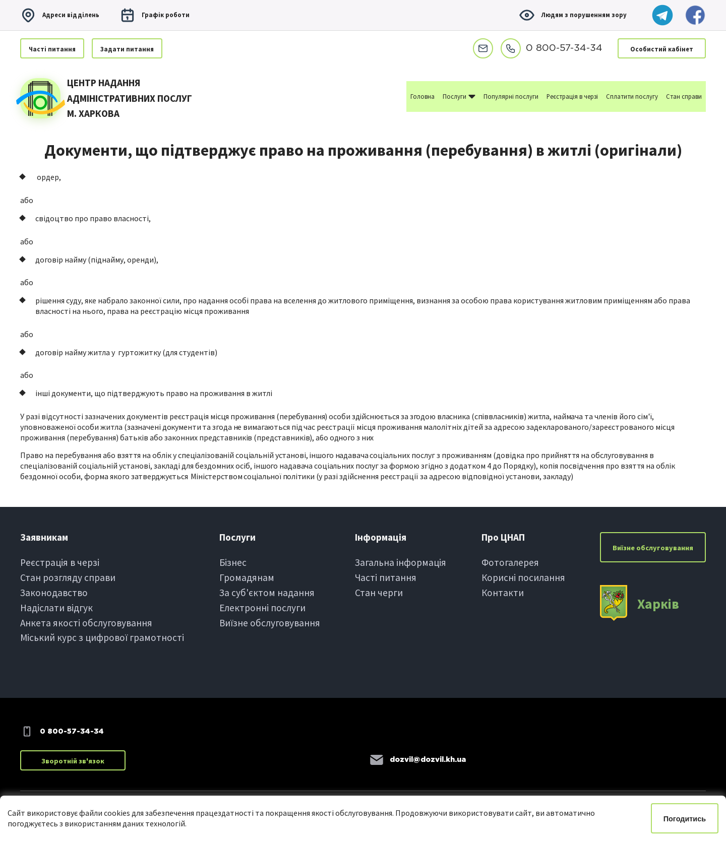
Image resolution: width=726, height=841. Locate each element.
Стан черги (379, 593)
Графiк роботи (154, 15)
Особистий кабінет (661, 49)
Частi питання (52, 49)
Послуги (459, 95)
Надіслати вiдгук (56, 608)
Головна (422, 96)
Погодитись (684, 819)
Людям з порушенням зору (573, 15)
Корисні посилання (523, 577)
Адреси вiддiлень (59, 15)
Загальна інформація (400, 562)
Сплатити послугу (632, 96)
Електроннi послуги (262, 608)
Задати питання (127, 49)
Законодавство (54, 593)
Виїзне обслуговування (269, 623)
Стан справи (684, 96)
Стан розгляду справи (67, 577)
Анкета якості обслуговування (86, 623)
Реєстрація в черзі (572, 96)
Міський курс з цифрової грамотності (102, 637)
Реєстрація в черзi (59, 562)
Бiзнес (233, 562)
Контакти (502, 593)
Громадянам (246, 577)
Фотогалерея (510, 562)
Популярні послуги (510, 96)
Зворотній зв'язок (72, 760)
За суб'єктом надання (267, 593)
